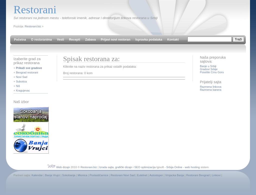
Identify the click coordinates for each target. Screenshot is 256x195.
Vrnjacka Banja (174, 175)
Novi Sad (21, 76)
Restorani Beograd (198, 175)
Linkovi (216, 175)
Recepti (74, 39)
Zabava (90, 39)
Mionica (82, 175)
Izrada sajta (106, 167)
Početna (20, 39)
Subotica (21, 81)
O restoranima (41, 39)
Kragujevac (23, 90)
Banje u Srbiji (208, 66)
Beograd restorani (27, 72)
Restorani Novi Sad (123, 175)
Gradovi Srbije (209, 69)
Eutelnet (142, 175)
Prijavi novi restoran (115, 39)
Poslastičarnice (99, 175)
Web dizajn (63, 167)
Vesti (60, 39)
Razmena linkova (210, 86)
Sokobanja (68, 175)
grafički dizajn (123, 167)
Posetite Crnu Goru (212, 72)
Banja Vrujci (52, 175)
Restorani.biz (33, 26)
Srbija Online (174, 167)
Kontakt (173, 39)
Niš (18, 85)
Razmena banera (210, 89)
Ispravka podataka (148, 39)
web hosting (192, 167)
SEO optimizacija (145, 167)
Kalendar (37, 175)
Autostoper (156, 175)
